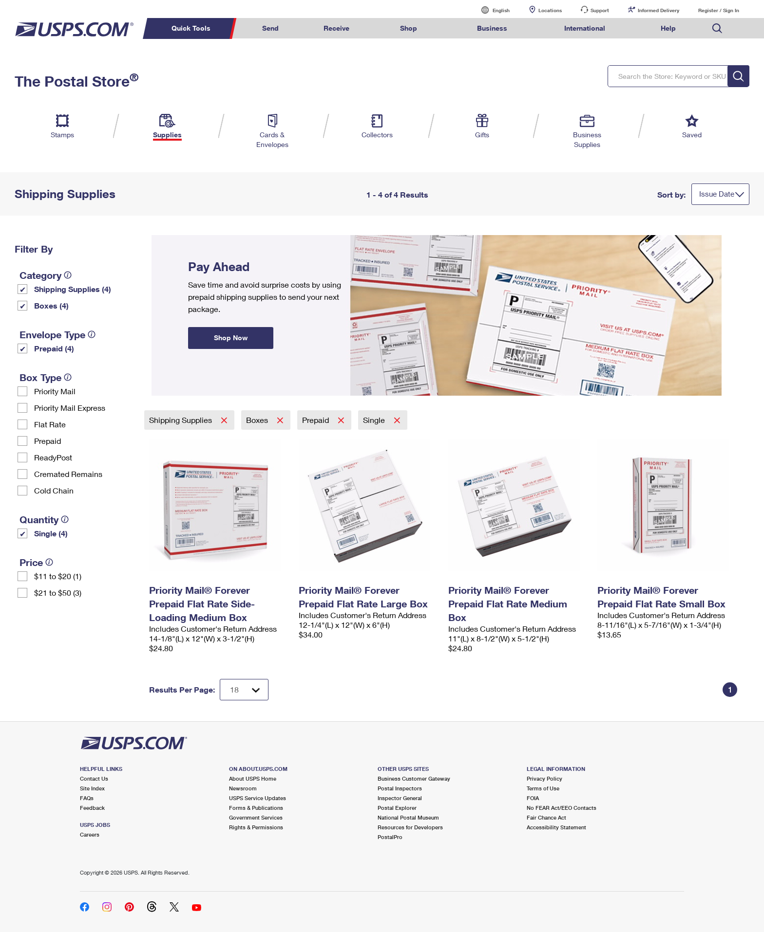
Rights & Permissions (256, 827)
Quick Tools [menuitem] (191, 28)
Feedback (92, 807)
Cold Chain (54, 490)
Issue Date (716, 193)
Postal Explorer (397, 807)
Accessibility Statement (556, 827)
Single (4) (51, 533)
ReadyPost (53, 457)
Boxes (258, 419)
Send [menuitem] (270, 28)
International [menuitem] (584, 28)
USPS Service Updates (257, 798)
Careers (89, 834)
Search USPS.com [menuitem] (717, 28)
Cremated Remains (68, 473)
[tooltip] (68, 275)
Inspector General (400, 798)
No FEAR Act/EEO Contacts (561, 807)
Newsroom (243, 788)
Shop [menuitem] (408, 28)
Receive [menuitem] (336, 28)
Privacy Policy (544, 778)
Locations (550, 10)
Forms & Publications (256, 807)
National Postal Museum (408, 817)
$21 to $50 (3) (57, 592)
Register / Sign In (718, 10)
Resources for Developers (410, 827)
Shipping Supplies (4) (72, 288)
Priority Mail (55, 391)
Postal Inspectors (400, 788)
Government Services (256, 817)
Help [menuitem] (668, 28)
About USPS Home (252, 778)
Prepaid (47, 440)
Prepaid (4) (54, 348)
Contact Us (94, 778)
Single (375, 419)
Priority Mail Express (69, 407)
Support (600, 10)
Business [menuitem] (492, 28)
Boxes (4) (51, 305)
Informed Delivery (658, 10)
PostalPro (390, 837)
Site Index (92, 788)
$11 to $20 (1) (57, 576)
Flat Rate (50, 424)
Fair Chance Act (546, 817)
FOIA (533, 798)
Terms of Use (543, 788)
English (491, 10)
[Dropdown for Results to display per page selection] (244, 689)
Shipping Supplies (181, 419)
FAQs (87, 798)
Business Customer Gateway (414, 778)
